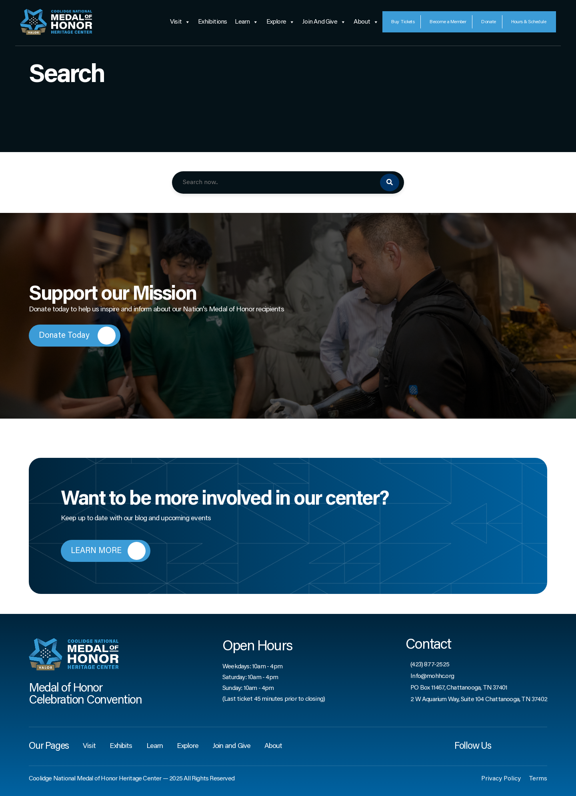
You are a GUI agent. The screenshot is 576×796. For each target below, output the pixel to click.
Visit (180, 22)
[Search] (389, 182)
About (366, 22)
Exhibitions (212, 22)
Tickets (402, 22)
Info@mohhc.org (432, 676)
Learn (246, 22)
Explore (280, 22)
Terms (538, 779)
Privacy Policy (501, 779)
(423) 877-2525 (429, 665)
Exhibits (121, 746)
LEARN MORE (108, 551)
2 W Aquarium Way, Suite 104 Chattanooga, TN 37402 (478, 699)
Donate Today (77, 336)
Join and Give (324, 22)
